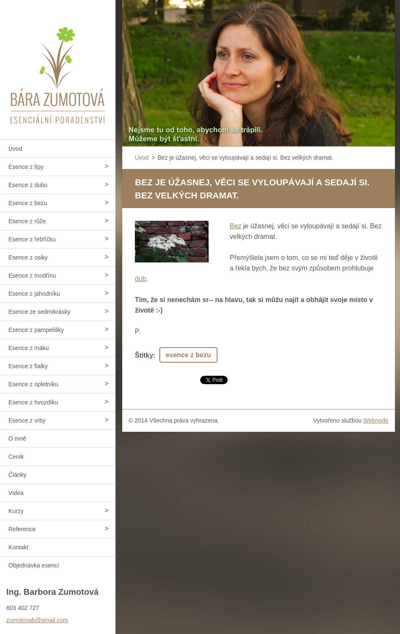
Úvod (15, 148)
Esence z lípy (25, 166)
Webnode (376, 420)
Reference (22, 529)
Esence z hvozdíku (33, 402)
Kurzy (16, 511)
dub (140, 278)
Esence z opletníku (33, 384)
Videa (16, 493)
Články (17, 474)
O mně (17, 438)
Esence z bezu (27, 203)
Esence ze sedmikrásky (39, 311)
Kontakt (18, 547)
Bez (236, 226)
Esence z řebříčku (32, 239)
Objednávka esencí (33, 565)
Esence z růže (27, 221)
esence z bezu (188, 354)
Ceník (16, 456)
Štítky (144, 355)
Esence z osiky (28, 257)
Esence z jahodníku (34, 293)
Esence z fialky (28, 366)
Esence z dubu (28, 185)
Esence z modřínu (32, 275)
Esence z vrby (27, 420)
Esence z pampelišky (36, 329)
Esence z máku (28, 348)
